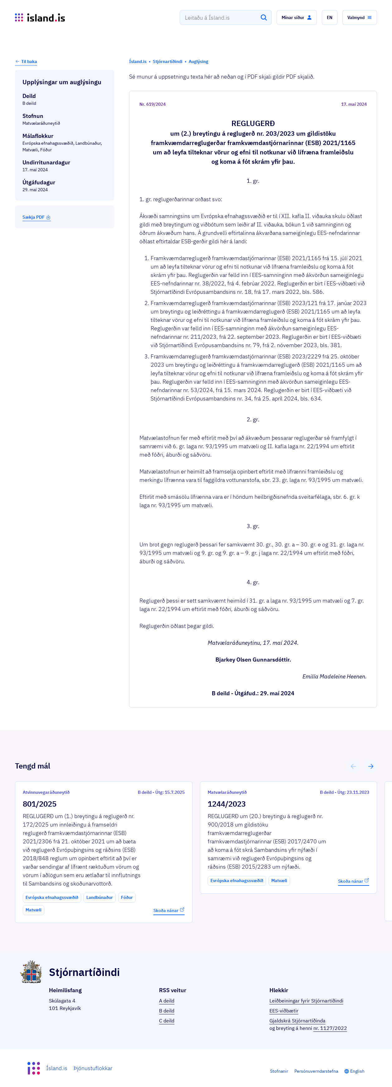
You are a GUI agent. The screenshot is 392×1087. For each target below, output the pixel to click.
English (357, 1071)
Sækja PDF (36, 217)
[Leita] (264, 17)
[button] (297, 17)
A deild (166, 1000)
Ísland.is (56, 1068)
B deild (166, 1010)
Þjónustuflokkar (93, 1068)
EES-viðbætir (283, 1010)
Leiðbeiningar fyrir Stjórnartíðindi (306, 1000)
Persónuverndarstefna (316, 1071)
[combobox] (226, 17)
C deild (166, 1020)
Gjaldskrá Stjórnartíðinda (297, 1020)
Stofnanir (279, 1071)
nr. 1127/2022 (330, 1028)
